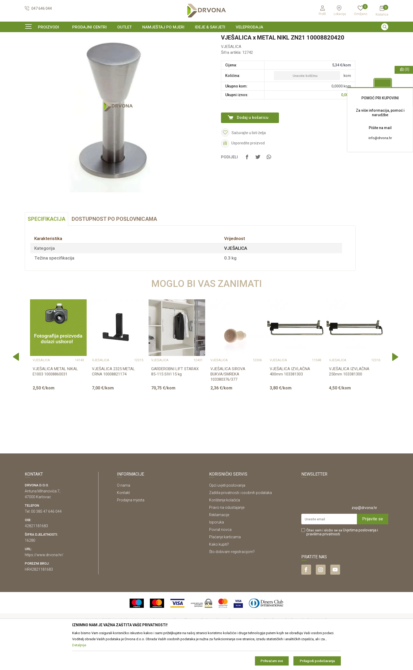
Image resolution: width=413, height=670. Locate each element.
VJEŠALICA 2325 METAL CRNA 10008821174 (113, 404)
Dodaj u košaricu (252, 149)
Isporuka (216, 554)
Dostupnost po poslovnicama (114, 251)
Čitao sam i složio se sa (342, 564)
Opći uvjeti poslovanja (227, 517)
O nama (123, 517)
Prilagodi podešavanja (317, 661)
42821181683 (36, 558)
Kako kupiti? (219, 576)
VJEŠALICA (103, 49)
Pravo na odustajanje (226, 539)
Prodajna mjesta (130, 532)
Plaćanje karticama (225, 569)
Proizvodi (32, 49)
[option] (206, 38)
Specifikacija (46, 251)
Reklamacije (219, 547)
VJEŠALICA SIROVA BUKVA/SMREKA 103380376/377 (227, 406)
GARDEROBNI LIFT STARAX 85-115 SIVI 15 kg (175, 404)
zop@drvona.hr (364, 540)
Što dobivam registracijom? (232, 584)
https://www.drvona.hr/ (44, 587)
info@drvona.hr (380, 138)
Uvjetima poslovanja (359, 562)
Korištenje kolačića (224, 532)
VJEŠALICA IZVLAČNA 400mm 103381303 (290, 404)
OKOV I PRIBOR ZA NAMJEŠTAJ (67, 49)
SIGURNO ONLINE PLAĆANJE (206, 38)
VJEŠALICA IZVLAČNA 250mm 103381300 (349, 404)
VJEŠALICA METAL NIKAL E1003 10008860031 (55, 404)
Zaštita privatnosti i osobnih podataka (240, 525)
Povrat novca (220, 562)
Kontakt (123, 525)
